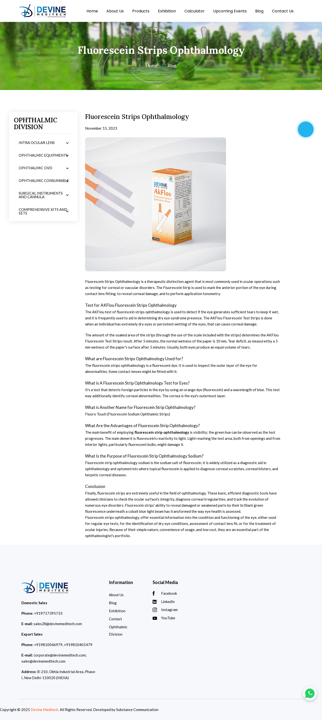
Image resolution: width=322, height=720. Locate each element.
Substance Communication (137, 709)
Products (140, 11)
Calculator (194, 11)
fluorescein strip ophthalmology (161, 432)
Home (92, 11)
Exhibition (167, 11)
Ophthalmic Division (118, 630)
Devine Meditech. (45, 709)
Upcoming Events (230, 11)
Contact (115, 619)
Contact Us (283, 11)
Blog (259, 11)
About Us (115, 11)
